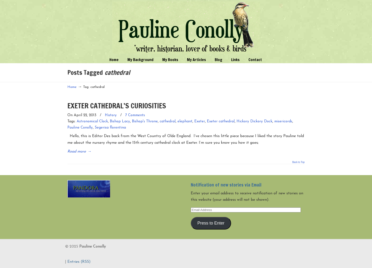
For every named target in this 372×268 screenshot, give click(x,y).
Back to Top (298, 162)
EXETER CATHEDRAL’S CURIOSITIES (116, 105)
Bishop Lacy (120, 121)
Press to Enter (210, 223)
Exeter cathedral (221, 121)
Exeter (199, 121)
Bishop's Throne (145, 121)
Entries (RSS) (79, 262)
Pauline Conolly (186, 27)
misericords (283, 121)
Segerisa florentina (110, 127)
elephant (184, 121)
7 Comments (135, 115)
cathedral (168, 121)
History (111, 115)
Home (72, 87)
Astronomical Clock (92, 121)
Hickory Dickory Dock (254, 121)
